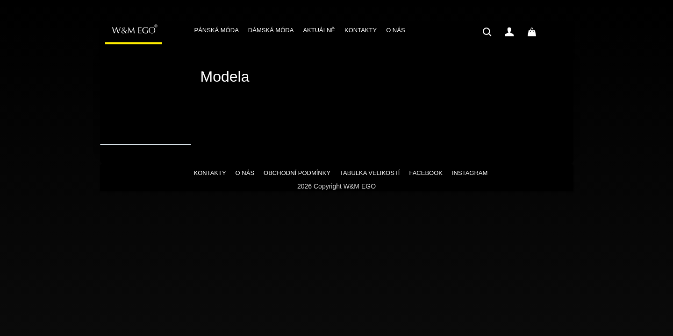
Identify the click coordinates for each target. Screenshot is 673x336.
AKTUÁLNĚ (319, 30)
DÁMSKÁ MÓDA (271, 30)
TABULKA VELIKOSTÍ (370, 172)
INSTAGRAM (469, 172)
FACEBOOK (426, 172)
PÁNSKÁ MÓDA (216, 30)
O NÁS (395, 30)
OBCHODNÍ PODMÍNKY (297, 172)
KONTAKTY (360, 30)
